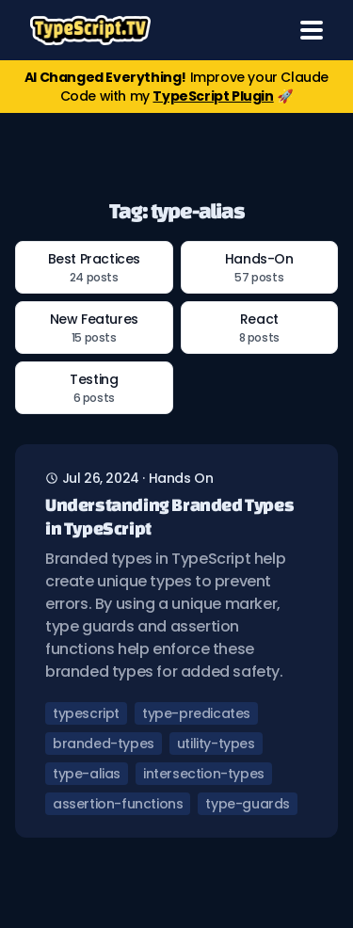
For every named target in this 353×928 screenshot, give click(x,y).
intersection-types (204, 773)
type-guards (247, 803)
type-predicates (196, 713)
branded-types (103, 743)
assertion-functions (118, 803)
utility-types (216, 743)
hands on (181, 478)
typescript (86, 713)
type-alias (86, 773)
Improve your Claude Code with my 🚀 (176, 86)
